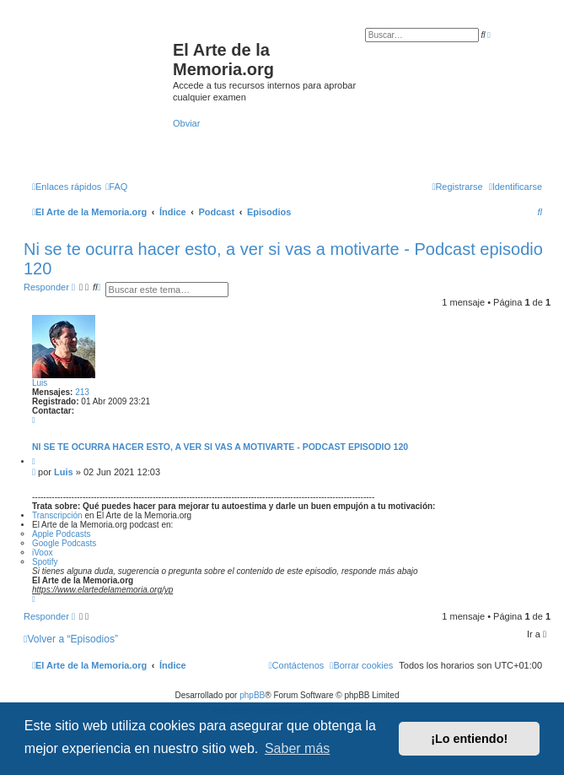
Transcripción (58, 515)
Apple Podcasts (61, 534)
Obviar (186, 123)
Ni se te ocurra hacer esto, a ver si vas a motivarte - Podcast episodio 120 (220, 447)
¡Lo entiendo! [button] (469, 738)
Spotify (45, 561)
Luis (39, 383)
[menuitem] (116, 187)
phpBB (252, 695)
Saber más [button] (297, 748)
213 (82, 392)
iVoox (42, 552)
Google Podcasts (64, 543)
